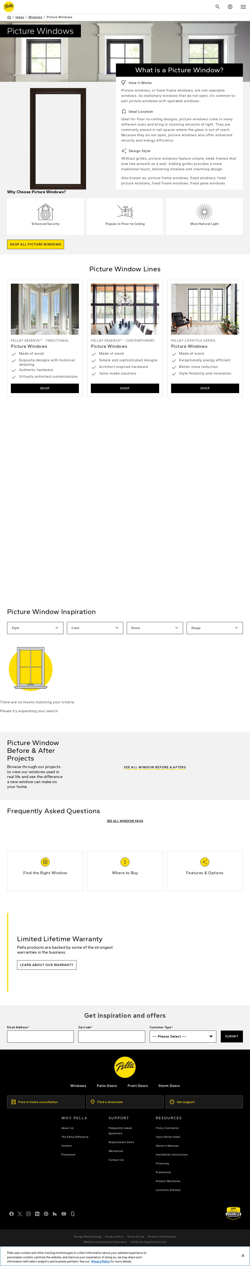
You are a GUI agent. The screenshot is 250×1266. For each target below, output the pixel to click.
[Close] (243, 1255)
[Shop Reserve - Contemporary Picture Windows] (124, 338)
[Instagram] (28, 1213)
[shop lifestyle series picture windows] (205, 338)
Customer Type (160, 1027)
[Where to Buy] (125, 873)
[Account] (230, 7)
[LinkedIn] (37, 1213)
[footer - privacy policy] (114, 1236)
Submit (232, 1036)
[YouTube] (63, 1213)
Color (95, 628)
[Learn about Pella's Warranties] (233, 1213)
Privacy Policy (100, 1261)
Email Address (17, 1027)
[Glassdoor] (72, 1213)
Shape (215, 628)
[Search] (217, 7)
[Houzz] (55, 1213)
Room (155, 628)
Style (36, 628)
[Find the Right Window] (45, 873)
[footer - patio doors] (107, 1086)
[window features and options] (205, 873)
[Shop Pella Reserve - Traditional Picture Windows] (44, 338)
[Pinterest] (46, 1213)
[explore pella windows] (78, 1086)
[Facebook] (11, 1213)
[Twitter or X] (20, 1213)
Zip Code (84, 1027)
